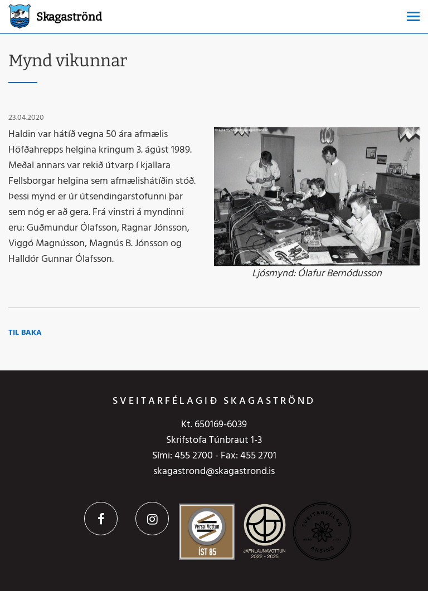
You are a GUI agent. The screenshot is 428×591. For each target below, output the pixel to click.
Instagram (152, 518)
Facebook (101, 518)
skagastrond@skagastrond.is (214, 471)
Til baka (25, 332)
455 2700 (193, 456)
